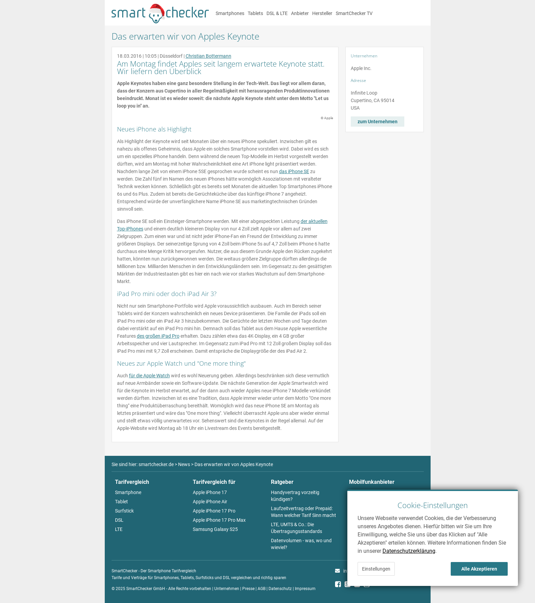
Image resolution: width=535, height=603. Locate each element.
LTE (118, 529)
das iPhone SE (294, 171)
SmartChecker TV (354, 13)
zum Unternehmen (377, 121)
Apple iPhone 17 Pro (214, 511)
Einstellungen (376, 569)
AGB (261, 588)
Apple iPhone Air (210, 501)
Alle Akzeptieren (479, 569)
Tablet (121, 501)
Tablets (255, 13)
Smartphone (128, 492)
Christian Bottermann (208, 56)
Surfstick (124, 511)
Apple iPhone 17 (210, 492)
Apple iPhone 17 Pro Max (219, 520)
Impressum (305, 588)
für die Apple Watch (149, 375)
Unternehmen (226, 588)
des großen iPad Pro (158, 336)
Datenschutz (280, 588)
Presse (248, 588)
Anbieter (300, 13)
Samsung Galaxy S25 (215, 529)
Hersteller (322, 13)
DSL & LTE (277, 13)
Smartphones (230, 13)
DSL (119, 520)
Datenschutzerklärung (408, 551)
